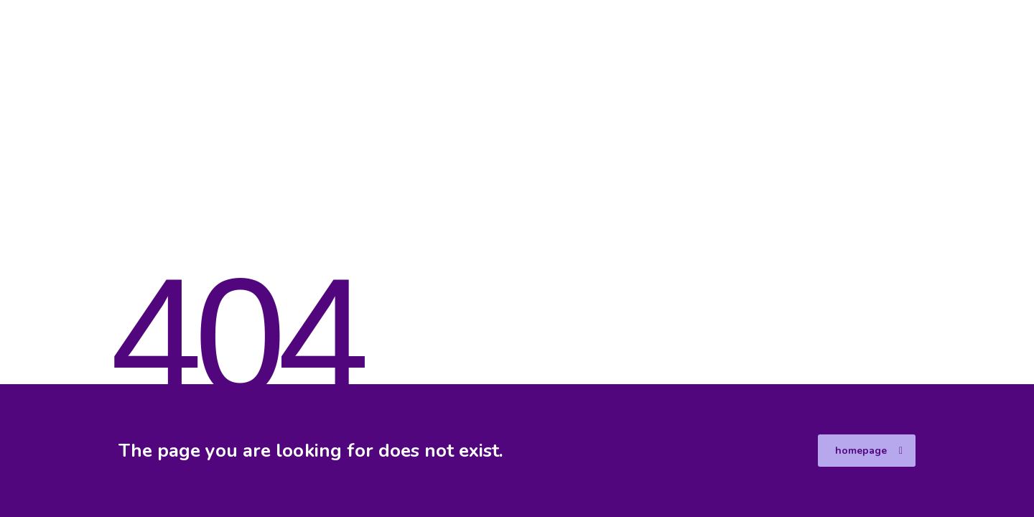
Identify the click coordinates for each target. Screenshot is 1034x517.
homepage (869, 450)
